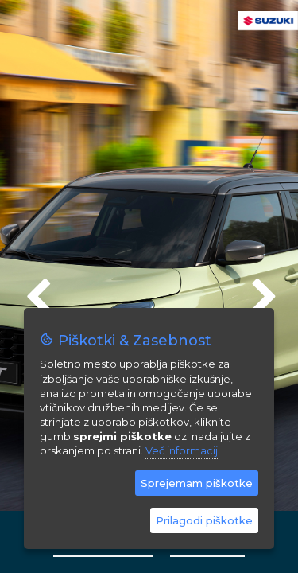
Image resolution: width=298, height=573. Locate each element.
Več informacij (181, 450)
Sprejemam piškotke (197, 483)
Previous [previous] (36, 290)
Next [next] (262, 290)
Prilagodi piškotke (204, 520)
